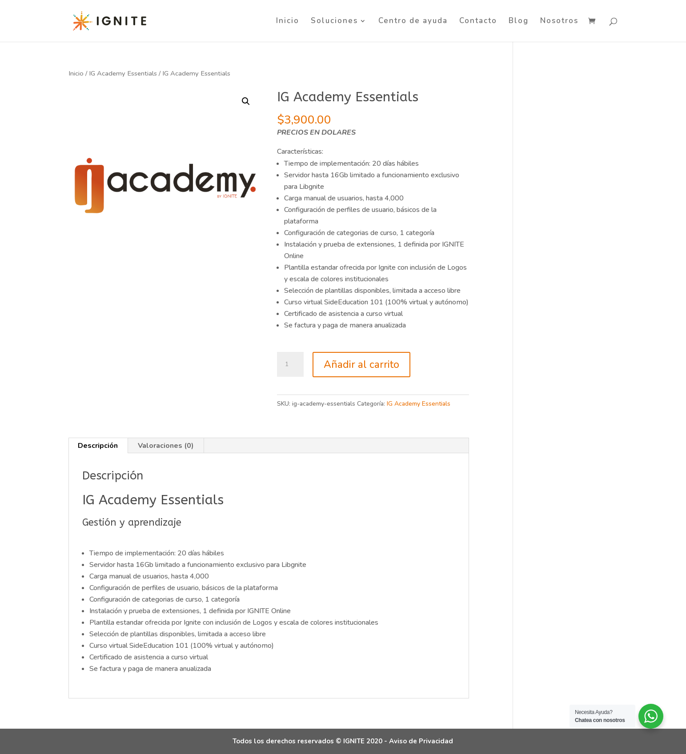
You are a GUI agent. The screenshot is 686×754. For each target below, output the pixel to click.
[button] (246, 101)
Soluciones (334, 22)
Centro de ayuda (413, 22)
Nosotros (559, 22)
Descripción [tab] (98, 446)
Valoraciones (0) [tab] (166, 446)
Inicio (287, 22)
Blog (519, 22)
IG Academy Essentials (123, 73)
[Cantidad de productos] (290, 364)
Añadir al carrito (361, 364)
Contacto (478, 22)
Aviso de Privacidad (421, 741)
